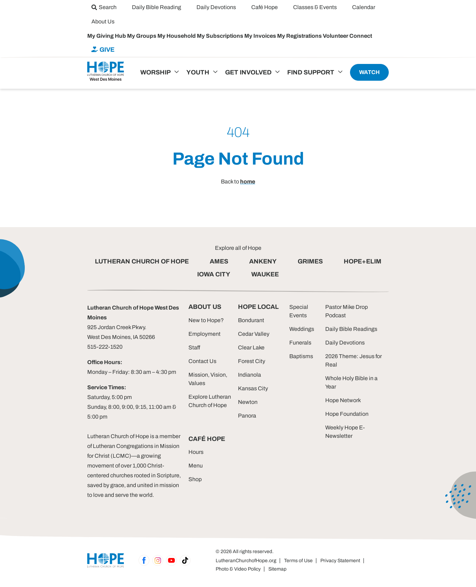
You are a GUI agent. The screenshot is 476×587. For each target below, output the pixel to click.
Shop (195, 479)
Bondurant (251, 320)
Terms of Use (298, 560)
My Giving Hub (107, 36)
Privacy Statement (340, 560)
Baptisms (301, 356)
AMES (219, 261)
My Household (177, 36)
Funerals (300, 343)
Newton (248, 402)
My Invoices (260, 36)
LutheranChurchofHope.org (246, 560)
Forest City (251, 361)
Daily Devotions (345, 343)
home (247, 181)
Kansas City (253, 388)
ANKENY (263, 261)
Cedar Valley (253, 334)
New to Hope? (206, 320)
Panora (247, 416)
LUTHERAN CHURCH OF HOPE (142, 261)
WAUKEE (265, 274)
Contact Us (202, 361)
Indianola (249, 375)
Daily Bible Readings (351, 329)
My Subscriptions (220, 36)
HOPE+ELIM (362, 261)
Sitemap (277, 569)
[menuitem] (104, 7)
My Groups (142, 36)
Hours (195, 452)
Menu (195, 466)
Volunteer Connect (347, 36)
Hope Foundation (347, 414)
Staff (194, 347)
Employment (204, 334)
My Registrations (300, 36)
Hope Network (343, 400)
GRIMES (310, 261)
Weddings (301, 329)
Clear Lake (251, 347)
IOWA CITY (213, 274)
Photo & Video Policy (238, 569)
